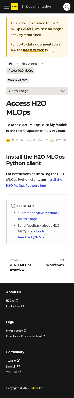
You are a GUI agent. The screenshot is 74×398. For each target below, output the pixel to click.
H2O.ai (34, 388)
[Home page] (10, 64)
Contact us (15, 306)
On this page (19, 91)
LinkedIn (13, 367)
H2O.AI (12, 301)
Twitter (13, 361)
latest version (33, 50)
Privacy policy (16, 331)
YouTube (13, 372)
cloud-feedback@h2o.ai (31, 234)
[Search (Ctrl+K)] (66, 7)
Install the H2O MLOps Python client (34, 183)
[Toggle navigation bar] (6, 7)
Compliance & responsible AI (25, 336)
